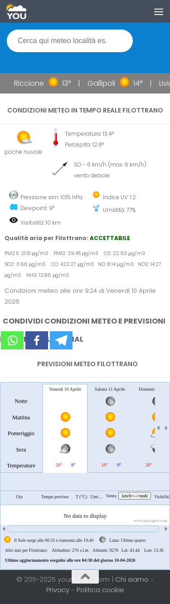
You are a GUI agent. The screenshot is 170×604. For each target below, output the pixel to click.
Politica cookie (100, 589)
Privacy (58, 589)
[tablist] (85, 476)
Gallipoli (103, 83)
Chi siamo (133, 579)
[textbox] (70, 40)
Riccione (31, 83)
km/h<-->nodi (134, 495)
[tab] (21, 428)
